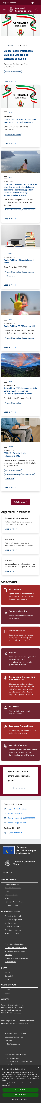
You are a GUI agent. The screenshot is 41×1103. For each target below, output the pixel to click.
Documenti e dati (11, 905)
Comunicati (9, 976)
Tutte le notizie (20, 502)
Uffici (7, 891)
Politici (7, 898)
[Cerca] (36, 9)
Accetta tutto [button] (20, 1090)
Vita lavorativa (10, 923)
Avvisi (10, 45)
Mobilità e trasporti (12, 933)
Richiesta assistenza (12, 1044)
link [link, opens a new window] (9, 1085)
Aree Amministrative (13, 887)
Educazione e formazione (14, 944)
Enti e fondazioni (11, 894)
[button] (20, 1099)
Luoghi (7, 989)
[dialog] (20, 1084)
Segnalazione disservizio (14, 1037)
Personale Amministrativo (14, 901)
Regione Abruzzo (9, 2)
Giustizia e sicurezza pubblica (16, 947)
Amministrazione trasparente (16, 1054)
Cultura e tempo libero (13, 919)
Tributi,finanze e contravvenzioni (17, 951)
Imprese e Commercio (13, 926)
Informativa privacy (12, 1058)
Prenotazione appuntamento (15, 1033)
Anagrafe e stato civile (13, 916)
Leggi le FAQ (9, 1040)
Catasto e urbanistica (13, 930)
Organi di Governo (11, 884)
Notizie (8, 446)
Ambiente (8, 954)
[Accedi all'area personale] (32, 2)
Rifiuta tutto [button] (20, 1095)
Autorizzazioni (10, 961)
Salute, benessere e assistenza (16, 958)
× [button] (38, 1068)
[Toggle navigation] (4, 9)
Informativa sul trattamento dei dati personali (18, 1062)
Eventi (7, 992)
